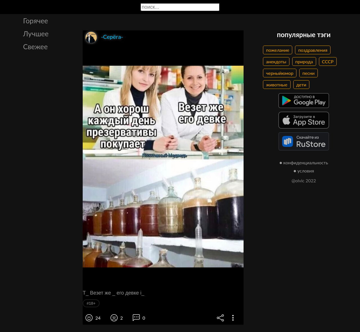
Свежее (35, 46)
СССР (328, 61)
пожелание (277, 50)
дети (301, 84)
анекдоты (276, 61)
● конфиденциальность (304, 162)
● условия (304, 170)
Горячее (35, 20)
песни (308, 73)
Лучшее (36, 33)
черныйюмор (279, 73)
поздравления (312, 50)
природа (304, 61)
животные (276, 84)
